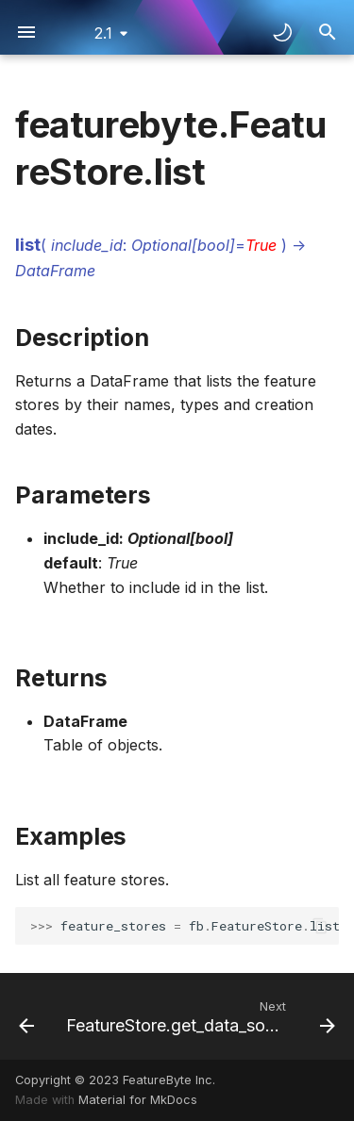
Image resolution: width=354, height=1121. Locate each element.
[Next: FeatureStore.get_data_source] (198, 1016)
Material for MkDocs (137, 1100)
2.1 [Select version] (103, 33)
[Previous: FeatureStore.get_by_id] (25, 1016)
